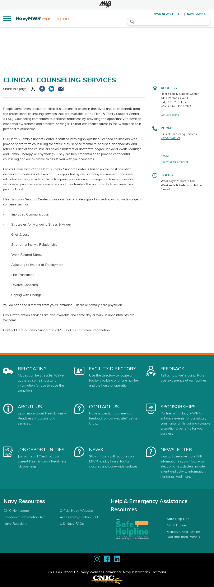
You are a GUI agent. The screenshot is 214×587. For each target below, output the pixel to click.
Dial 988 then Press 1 (183, 537)
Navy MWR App (198, 14)
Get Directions (170, 114)
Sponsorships (178, 406)
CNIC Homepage (16, 510)
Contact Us (104, 406)
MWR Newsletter (168, 14)
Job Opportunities (41, 449)
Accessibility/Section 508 (79, 517)
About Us (30, 406)
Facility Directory (112, 368)
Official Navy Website (76, 510)
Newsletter (176, 449)
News (96, 449)
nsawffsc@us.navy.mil (175, 161)
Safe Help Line (178, 519)
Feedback (172, 368)
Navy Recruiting (15, 523)
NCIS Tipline (176, 525)
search (132, 22)
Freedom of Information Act (24, 517)
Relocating (32, 368)
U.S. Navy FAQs (72, 523)
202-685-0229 (170, 138)
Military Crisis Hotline (183, 532)
